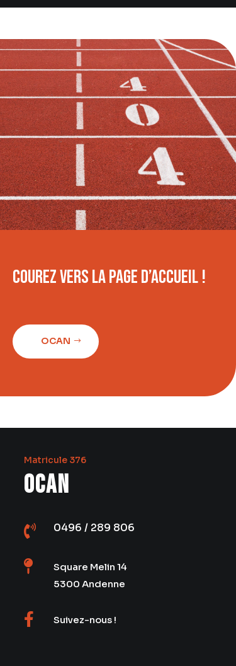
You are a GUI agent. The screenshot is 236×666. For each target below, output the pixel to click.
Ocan (54, 341)
